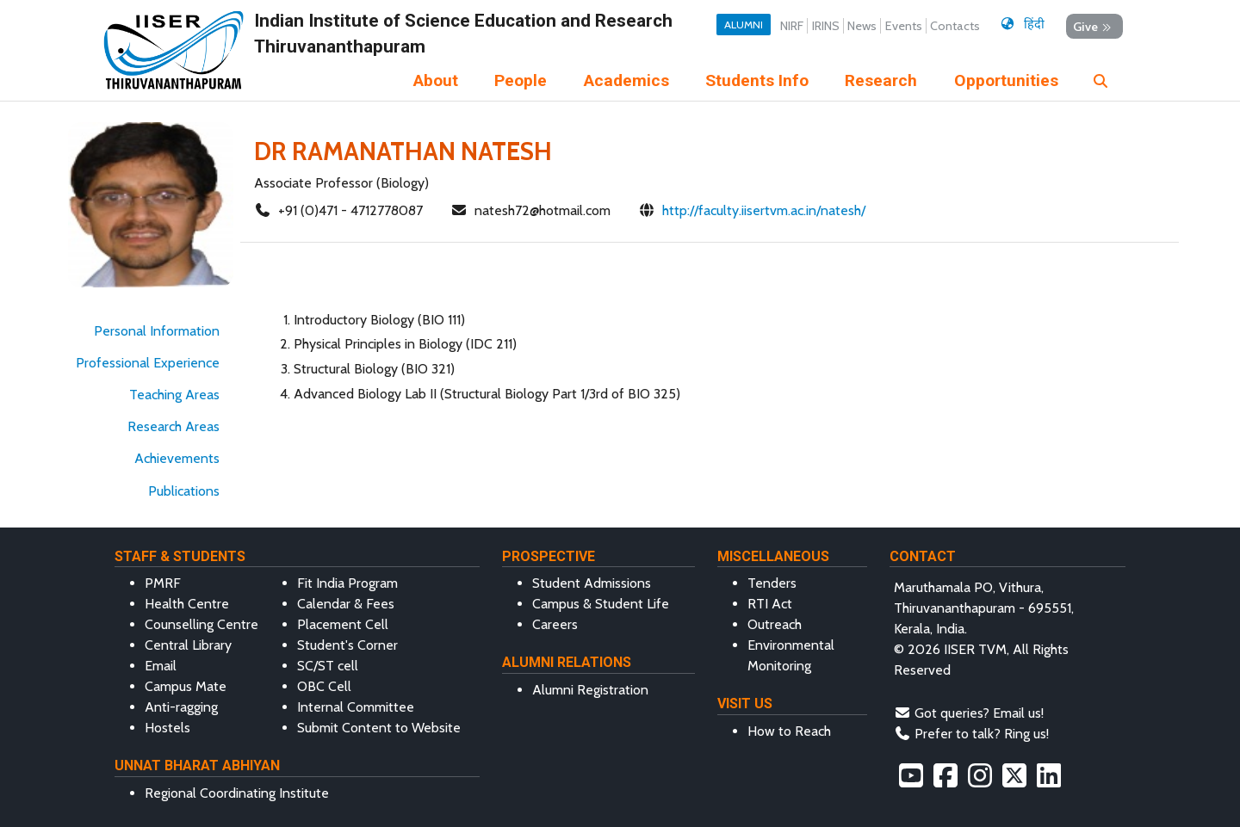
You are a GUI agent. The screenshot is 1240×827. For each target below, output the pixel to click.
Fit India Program (347, 583)
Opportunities (1006, 80)
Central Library (188, 645)
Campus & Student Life (600, 604)
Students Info (757, 80)
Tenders (772, 583)
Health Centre (187, 604)
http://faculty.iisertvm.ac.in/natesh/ (763, 210)
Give (1094, 26)
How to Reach (789, 731)
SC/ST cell (327, 665)
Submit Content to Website (379, 727)
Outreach (774, 624)
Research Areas (173, 426)
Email (161, 665)
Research (881, 80)
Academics (626, 80)
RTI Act (769, 604)
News (862, 26)
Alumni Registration (590, 690)
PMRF (163, 583)
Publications (184, 491)
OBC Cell (324, 686)
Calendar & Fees (345, 604)
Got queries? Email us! (979, 713)
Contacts (955, 26)
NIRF (791, 26)
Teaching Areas (174, 394)
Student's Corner (347, 645)
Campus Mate (185, 686)
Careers (555, 624)
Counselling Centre (201, 624)
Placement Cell (342, 624)
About (435, 80)
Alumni (743, 24)
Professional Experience (148, 363)
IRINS (826, 26)
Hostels (167, 727)
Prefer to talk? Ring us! (981, 733)
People (520, 80)
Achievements (177, 458)
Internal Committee (355, 707)
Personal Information (157, 331)
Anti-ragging (181, 707)
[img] (1100, 81)
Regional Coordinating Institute (237, 793)
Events (903, 26)
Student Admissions (591, 583)
